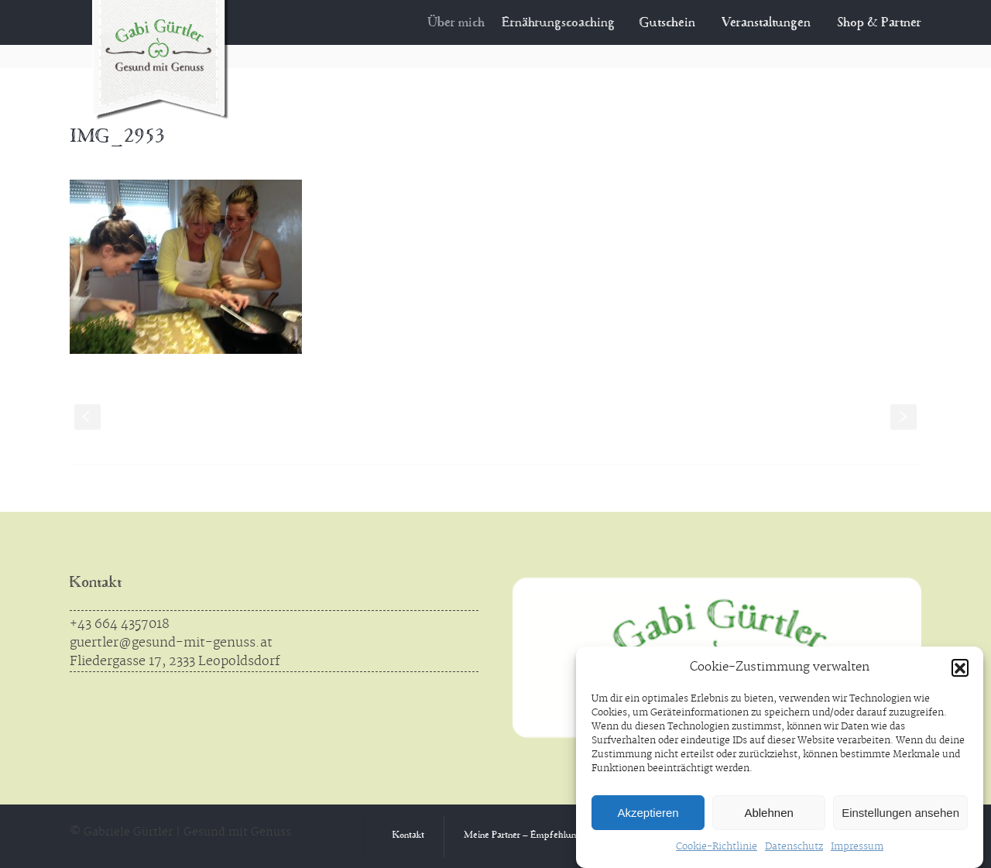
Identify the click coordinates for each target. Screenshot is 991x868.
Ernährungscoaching (565, 23)
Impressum (857, 847)
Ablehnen (768, 812)
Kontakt (96, 583)
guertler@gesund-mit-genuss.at (171, 642)
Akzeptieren (647, 812)
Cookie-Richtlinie (716, 847)
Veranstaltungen (766, 23)
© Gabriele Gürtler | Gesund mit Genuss (180, 832)
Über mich (466, 23)
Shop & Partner (879, 23)
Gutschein (668, 23)
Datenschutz (794, 847)
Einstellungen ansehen (900, 812)
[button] (960, 667)
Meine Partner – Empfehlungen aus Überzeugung (564, 836)
